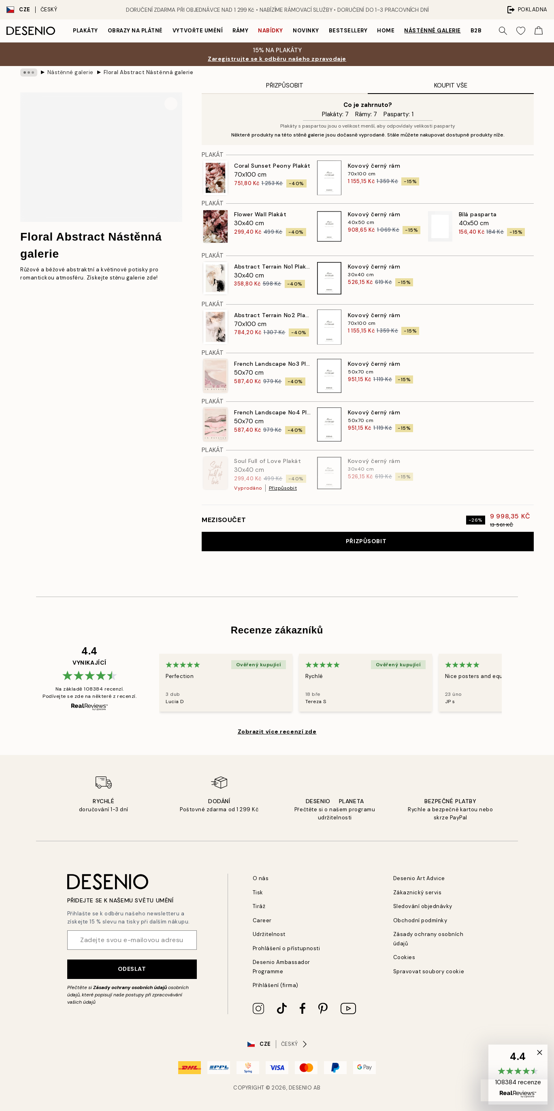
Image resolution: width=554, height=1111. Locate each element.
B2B (476, 30)
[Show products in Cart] (539, 31)
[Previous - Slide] (149, 682)
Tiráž (259, 906)
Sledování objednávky (422, 906)
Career (262, 920)
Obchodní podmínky (420, 920)
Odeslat (132, 968)
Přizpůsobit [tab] (284, 85)
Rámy (240, 30)
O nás (261, 878)
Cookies (404, 957)
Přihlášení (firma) (275, 985)
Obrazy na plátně (135, 30)
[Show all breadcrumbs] (28, 72)
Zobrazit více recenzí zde (277, 731)
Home (385, 30)
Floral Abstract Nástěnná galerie (149, 72)
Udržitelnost (269, 934)
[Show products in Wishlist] (521, 31)
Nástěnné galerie (432, 30)
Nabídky (270, 30)
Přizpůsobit (283, 488)
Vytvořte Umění (198, 30)
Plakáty (85, 30)
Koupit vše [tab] (450, 85)
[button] (518, 1075)
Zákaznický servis (417, 892)
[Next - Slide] (511, 682)
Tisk (258, 892)
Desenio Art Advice (419, 878)
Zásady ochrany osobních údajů (130, 987)
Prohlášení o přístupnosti (286, 948)
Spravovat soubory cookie (428, 971)
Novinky (306, 30)
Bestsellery (348, 30)
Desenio (300, 1087)
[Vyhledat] (503, 30)
